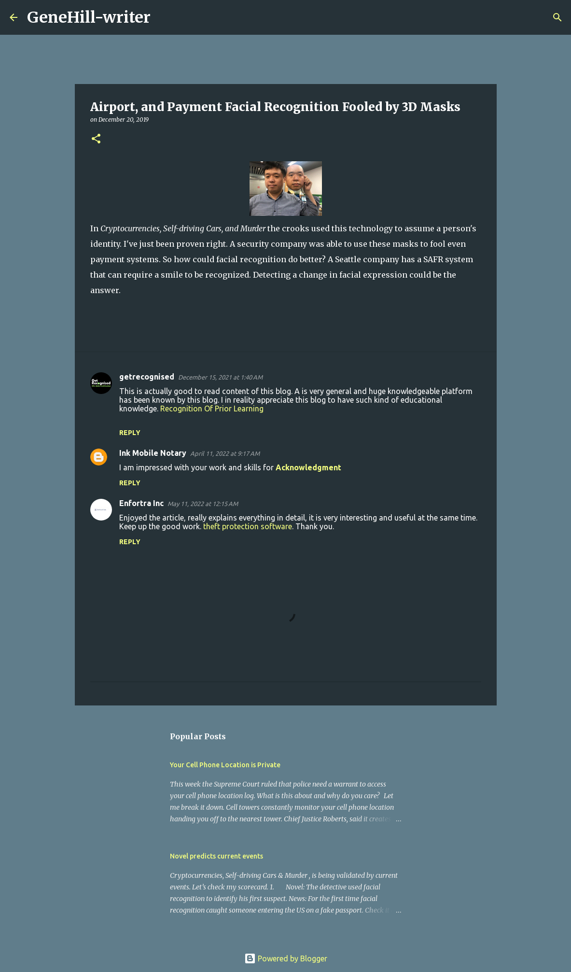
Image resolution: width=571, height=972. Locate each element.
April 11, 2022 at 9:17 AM (225, 453)
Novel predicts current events (216, 856)
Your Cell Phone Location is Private (225, 765)
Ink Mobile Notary (152, 453)
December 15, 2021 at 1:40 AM (220, 377)
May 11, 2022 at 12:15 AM (202, 503)
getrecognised (146, 376)
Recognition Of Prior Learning (212, 408)
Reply (129, 433)
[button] (96, 139)
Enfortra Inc (141, 503)
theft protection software (247, 526)
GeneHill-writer (89, 17)
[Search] (164, 17)
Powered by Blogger (285, 958)
